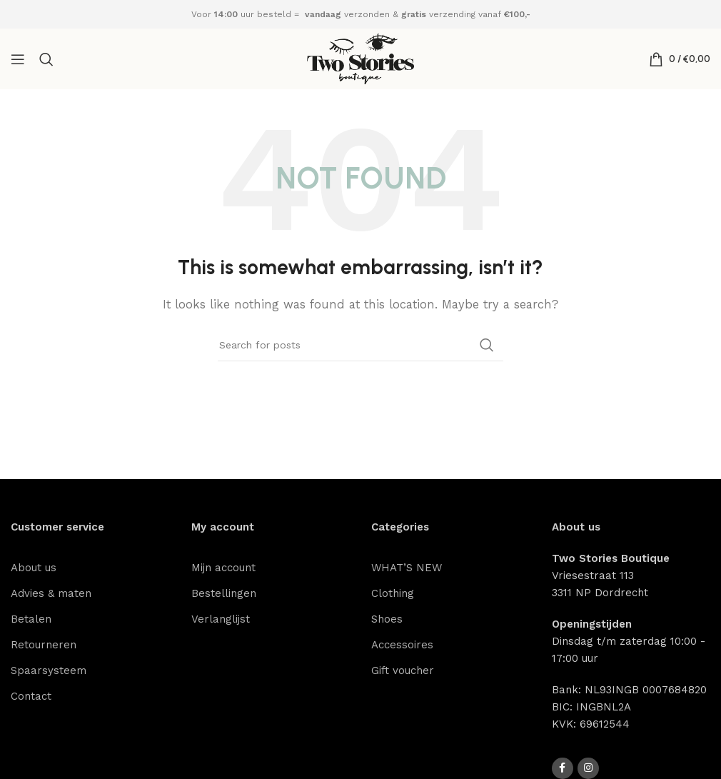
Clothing (392, 593)
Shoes (387, 619)
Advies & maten (51, 593)
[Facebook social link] (562, 768)
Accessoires (402, 644)
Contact (31, 696)
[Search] (46, 59)
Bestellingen (223, 593)
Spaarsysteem (48, 670)
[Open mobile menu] (18, 59)
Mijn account (223, 567)
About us (33, 567)
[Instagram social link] (588, 768)
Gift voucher (402, 670)
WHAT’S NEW (406, 567)
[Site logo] (360, 57)
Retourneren (43, 644)
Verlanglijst (220, 619)
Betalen (31, 619)
